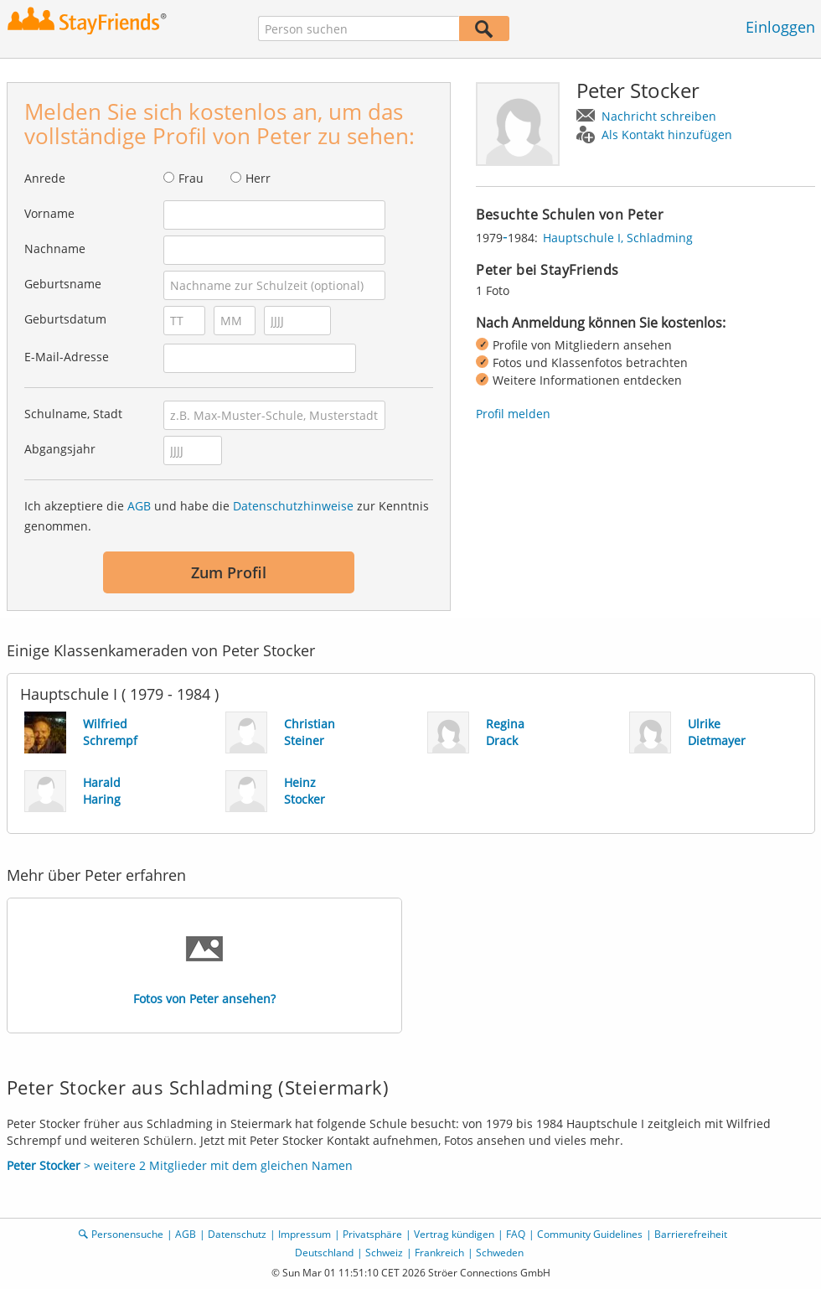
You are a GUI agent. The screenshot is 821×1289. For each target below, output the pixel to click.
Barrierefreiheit (690, 1234)
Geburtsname (62, 284)
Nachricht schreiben (659, 116)
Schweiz (384, 1252)
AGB (139, 506)
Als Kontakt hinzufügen (667, 134)
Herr (258, 178)
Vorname (49, 213)
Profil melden (513, 414)
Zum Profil (228, 572)
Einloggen (780, 27)
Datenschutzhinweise (293, 506)
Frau (191, 178)
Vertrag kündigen (454, 1234)
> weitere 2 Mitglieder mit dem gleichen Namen (180, 1165)
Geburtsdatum (65, 319)
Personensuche (127, 1234)
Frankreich (439, 1252)
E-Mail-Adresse (66, 357)
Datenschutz (237, 1234)
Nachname (54, 248)
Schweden (500, 1252)
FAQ (515, 1234)
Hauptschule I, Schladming (618, 238)
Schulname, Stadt (73, 414)
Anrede (44, 178)
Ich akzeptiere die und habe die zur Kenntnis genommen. (226, 516)
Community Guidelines (590, 1234)
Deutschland (324, 1252)
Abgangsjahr (60, 449)
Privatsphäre (372, 1234)
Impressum (304, 1234)
